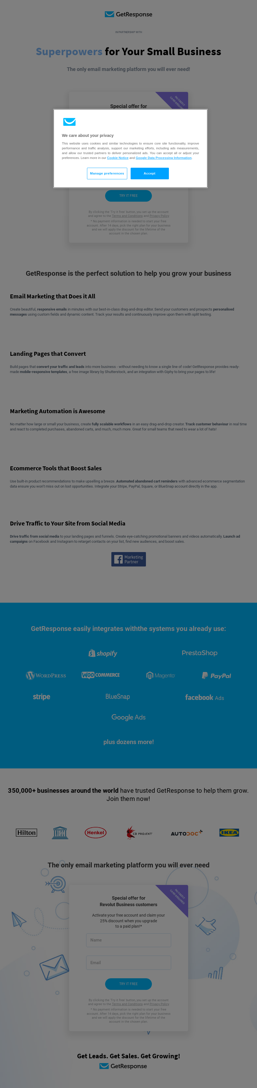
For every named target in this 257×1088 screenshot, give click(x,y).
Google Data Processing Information (164, 158)
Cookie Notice (118, 158)
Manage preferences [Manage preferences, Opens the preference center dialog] (107, 173)
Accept (149, 173)
